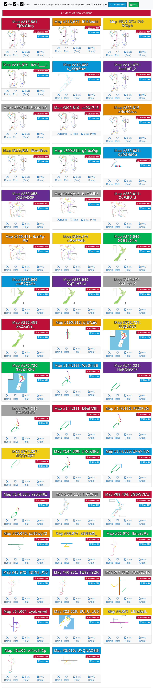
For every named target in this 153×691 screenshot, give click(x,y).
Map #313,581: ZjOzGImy (25, 24)
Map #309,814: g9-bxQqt (76, 151)
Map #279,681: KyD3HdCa (127, 153)
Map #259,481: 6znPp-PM (25, 238)
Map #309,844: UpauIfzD (25, 108)
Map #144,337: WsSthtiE (76, 365)
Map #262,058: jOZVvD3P (25, 196)
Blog (133, 5)
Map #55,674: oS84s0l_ (77, 533)
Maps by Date (99, 4)
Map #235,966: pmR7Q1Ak (25, 282)
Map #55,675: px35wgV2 (25, 533)
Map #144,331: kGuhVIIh (76, 408)
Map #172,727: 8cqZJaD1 (127, 324)
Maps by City (62, 4)
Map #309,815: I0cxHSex (25, 151)
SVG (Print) (26, 53)
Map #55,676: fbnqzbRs (128, 533)
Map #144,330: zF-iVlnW (127, 451)
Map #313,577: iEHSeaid (76, 22)
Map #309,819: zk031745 (76, 108)
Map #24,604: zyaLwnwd (25, 611)
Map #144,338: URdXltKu (76, 451)
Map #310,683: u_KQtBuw (76, 67)
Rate (15, 53)
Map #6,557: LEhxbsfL (127, 611)
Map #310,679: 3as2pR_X (127, 67)
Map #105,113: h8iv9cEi (76, 494)
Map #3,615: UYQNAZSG (76, 650)
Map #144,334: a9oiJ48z (25, 494)
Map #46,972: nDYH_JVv (25, 572)
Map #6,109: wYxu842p (25, 650)
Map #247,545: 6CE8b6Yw (127, 238)
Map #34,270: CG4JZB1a (127, 572)
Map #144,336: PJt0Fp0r (127, 408)
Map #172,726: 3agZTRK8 (25, 367)
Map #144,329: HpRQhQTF (127, 367)
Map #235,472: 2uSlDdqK (127, 282)
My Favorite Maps (44, 4)
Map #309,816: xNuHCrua (127, 110)
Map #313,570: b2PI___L (25, 65)
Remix (7, 53)
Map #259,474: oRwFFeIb (76, 238)
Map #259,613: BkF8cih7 (76, 194)
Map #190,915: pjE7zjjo (76, 322)
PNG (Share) (40, 53)
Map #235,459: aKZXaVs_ (25, 324)
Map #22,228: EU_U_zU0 (76, 611)
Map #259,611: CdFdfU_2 (127, 196)
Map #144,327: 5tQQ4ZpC (25, 453)
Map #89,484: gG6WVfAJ (127, 494)
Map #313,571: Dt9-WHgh (127, 24)
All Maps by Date (80, 4)
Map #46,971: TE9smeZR (76, 572)
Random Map (117, 5)
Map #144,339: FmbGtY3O (25, 410)
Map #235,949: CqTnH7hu (76, 282)
